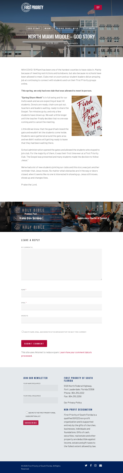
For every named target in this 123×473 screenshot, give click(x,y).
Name (23, 290)
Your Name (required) (40, 386)
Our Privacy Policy (73, 402)
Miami (48, 28)
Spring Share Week (67, 28)
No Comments (71, 43)
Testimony (89, 28)
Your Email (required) (40, 399)
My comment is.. (27, 247)
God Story (34, 28)
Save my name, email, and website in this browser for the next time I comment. (55, 332)
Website (24, 316)
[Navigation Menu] (98, 7)
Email (23, 303)
